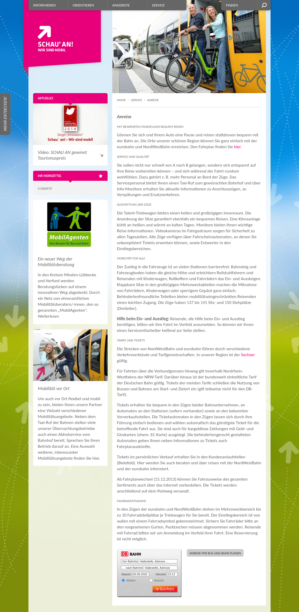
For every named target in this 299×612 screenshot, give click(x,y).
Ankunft (158, 580)
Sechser (248, 354)
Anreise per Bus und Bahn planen (215, 553)
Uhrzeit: (161, 574)
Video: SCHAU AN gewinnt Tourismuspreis (62, 155)
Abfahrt (131, 580)
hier (237, 147)
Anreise (153, 100)
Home (121, 100)
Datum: (126, 574)
